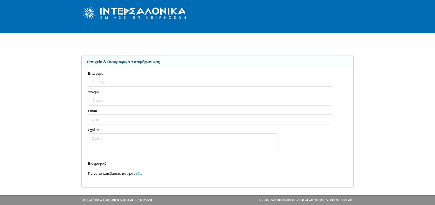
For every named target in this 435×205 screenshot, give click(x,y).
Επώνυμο (95, 74)
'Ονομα (93, 92)
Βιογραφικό (97, 164)
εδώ (139, 173)
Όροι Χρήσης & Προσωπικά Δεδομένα (108, 199)
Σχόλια (93, 130)
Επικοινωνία (143, 199)
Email (92, 111)
